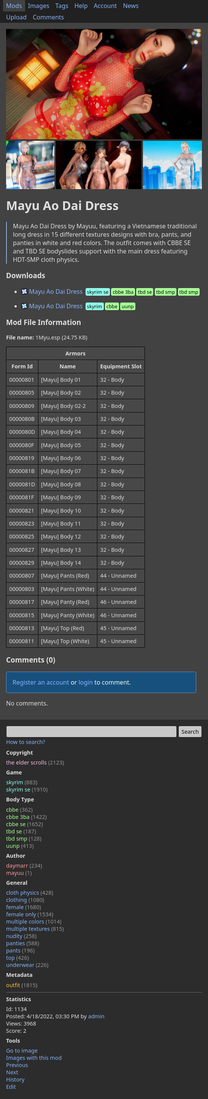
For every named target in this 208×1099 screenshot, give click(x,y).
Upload (16, 17)
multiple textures (35, 928)
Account (105, 6)
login (85, 682)
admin (96, 1016)
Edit (11, 1086)
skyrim (21, 782)
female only (29, 914)
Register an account (41, 682)
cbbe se (24, 824)
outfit (21, 985)
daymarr (24, 865)
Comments (48, 17)
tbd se (21, 831)
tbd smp (23, 838)
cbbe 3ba (26, 816)
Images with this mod (34, 1057)
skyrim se (27, 789)
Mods (14, 6)
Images (38, 6)
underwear (27, 964)
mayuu (19, 872)
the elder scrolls (35, 762)
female (23, 907)
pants (20, 950)
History (15, 1079)
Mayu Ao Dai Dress (111, 291)
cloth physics (29, 892)
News (130, 6)
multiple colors (34, 921)
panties (22, 943)
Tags (62, 6)
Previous (17, 1065)
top (17, 957)
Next (12, 1072)
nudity (21, 936)
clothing (25, 899)
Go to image (22, 1050)
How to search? (25, 741)
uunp (20, 845)
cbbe (19, 809)
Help (81, 6)
